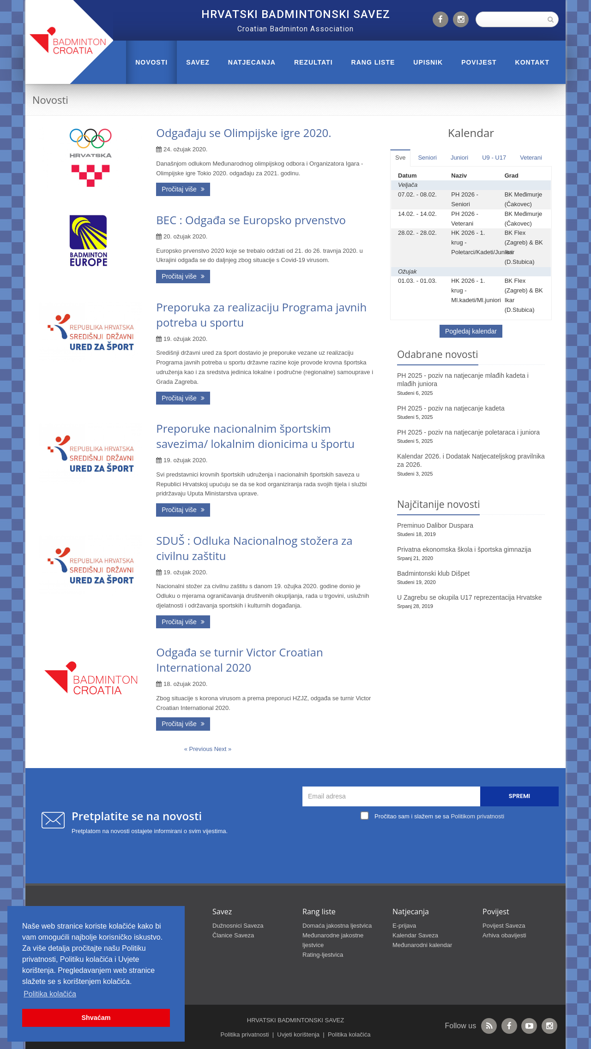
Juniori (459, 157)
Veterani (531, 157)
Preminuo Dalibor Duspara (435, 525)
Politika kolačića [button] (50, 994)
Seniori (427, 157)
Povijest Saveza (503, 925)
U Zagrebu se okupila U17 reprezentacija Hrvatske (469, 597)
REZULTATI (313, 62)
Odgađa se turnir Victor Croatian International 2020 (239, 659)
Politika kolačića (349, 1034)
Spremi (519, 796)
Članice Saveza (233, 935)
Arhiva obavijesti (504, 935)
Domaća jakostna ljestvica (337, 925)
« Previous (199, 748)
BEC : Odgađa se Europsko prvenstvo (251, 219)
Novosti (151, 62)
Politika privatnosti (245, 1034)
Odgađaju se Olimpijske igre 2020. (243, 132)
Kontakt (532, 62)
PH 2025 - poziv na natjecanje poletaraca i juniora (468, 432)
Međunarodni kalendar (422, 945)
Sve (400, 157)
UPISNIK (428, 62)
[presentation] (433, 844)
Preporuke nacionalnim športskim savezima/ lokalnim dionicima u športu (255, 436)
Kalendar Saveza (415, 935)
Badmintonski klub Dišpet (433, 573)
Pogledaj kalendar (471, 331)
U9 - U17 (494, 157)
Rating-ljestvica (322, 954)
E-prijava (404, 925)
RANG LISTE (373, 62)
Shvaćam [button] (95, 1017)
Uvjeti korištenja (298, 1034)
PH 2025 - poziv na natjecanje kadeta (451, 408)
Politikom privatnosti (477, 816)
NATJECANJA (252, 62)
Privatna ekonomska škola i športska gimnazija (464, 549)
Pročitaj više (183, 189)
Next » (223, 748)
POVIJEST (478, 62)
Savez (198, 62)
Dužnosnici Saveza (238, 925)
